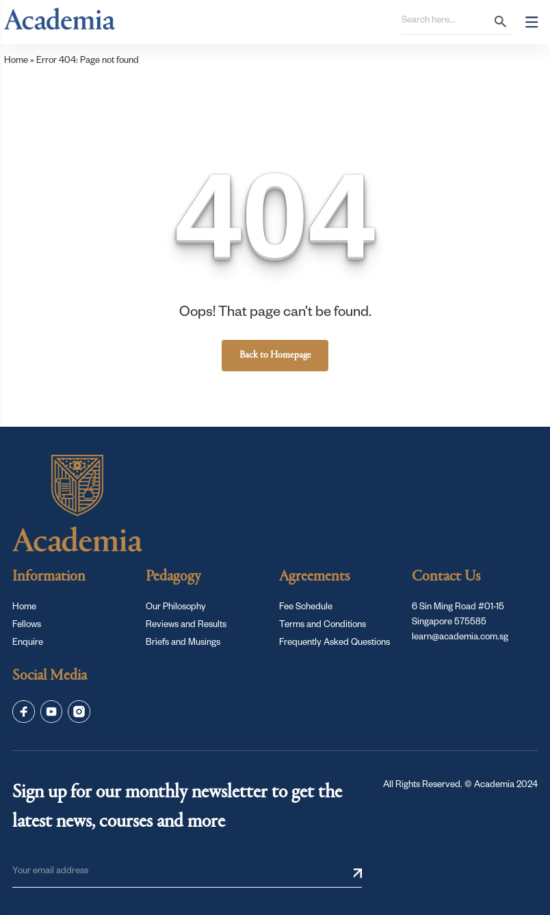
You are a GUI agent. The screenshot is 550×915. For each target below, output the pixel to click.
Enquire (27, 643)
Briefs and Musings (183, 643)
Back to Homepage (275, 355)
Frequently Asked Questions (334, 643)
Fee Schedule (305, 608)
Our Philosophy (176, 608)
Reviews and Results (186, 626)
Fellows (26, 626)
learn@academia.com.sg (460, 638)
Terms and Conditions (322, 626)
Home (16, 61)
